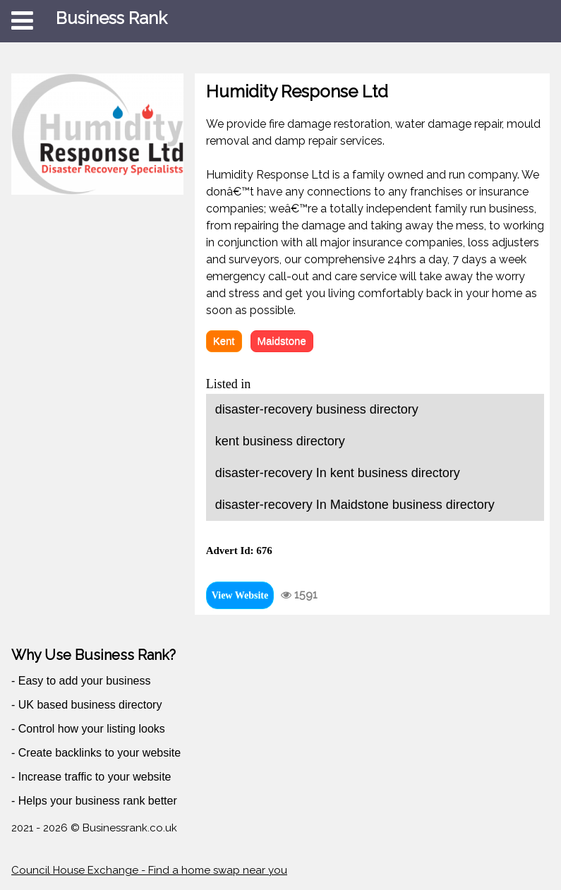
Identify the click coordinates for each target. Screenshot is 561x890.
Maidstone (282, 341)
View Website (240, 595)
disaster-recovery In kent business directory (337, 473)
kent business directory (280, 441)
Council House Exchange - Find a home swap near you (149, 870)
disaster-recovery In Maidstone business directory (355, 505)
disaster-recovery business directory (316, 409)
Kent (224, 341)
